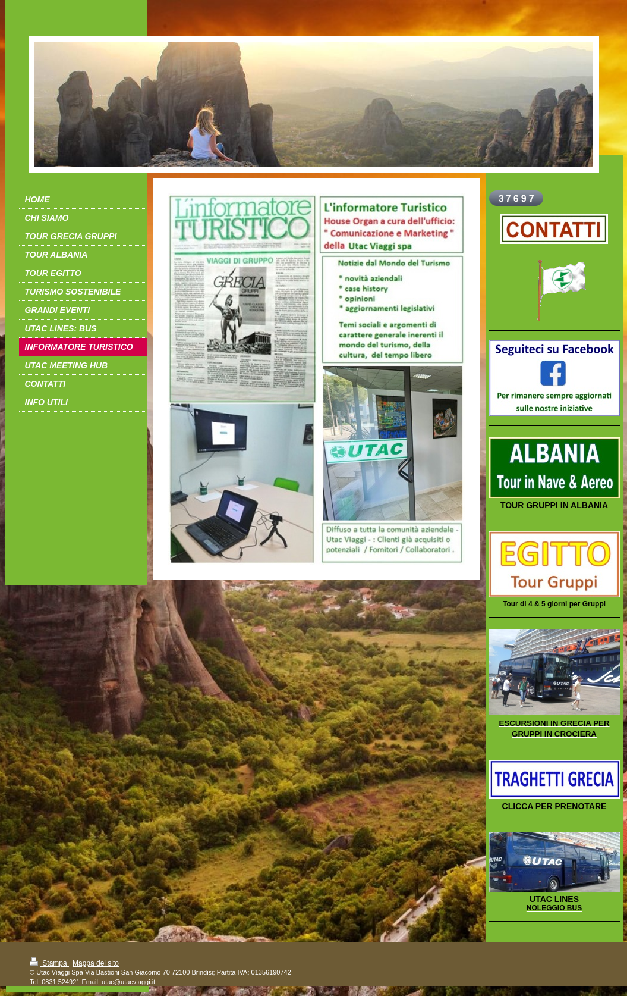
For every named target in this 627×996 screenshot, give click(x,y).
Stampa (49, 963)
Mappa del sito (96, 963)
